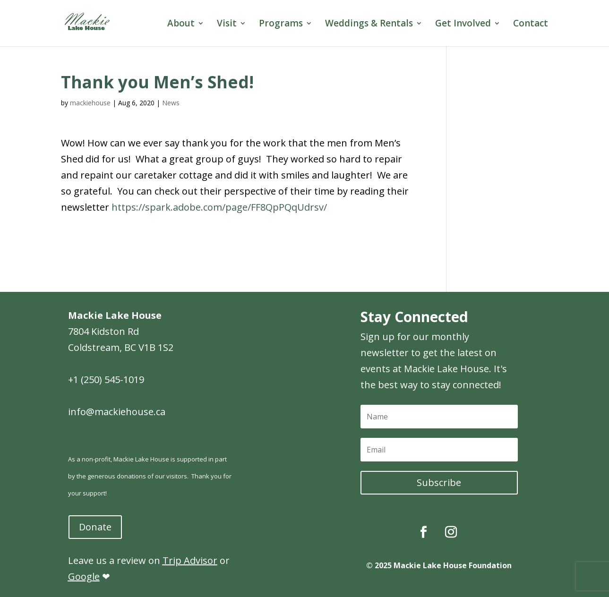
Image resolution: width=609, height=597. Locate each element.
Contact (530, 24)
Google (84, 576)
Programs (281, 24)
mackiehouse (90, 102)
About (181, 24)
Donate (95, 526)
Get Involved (463, 24)
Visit (227, 24)
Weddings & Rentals (369, 24)
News (171, 102)
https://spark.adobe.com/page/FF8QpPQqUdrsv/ (219, 207)
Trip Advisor (190, 560)
